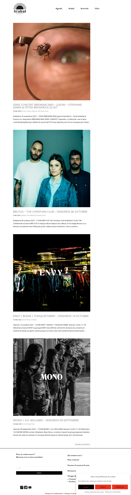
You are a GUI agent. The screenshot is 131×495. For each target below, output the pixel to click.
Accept (86, 487)
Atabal (71, 8)
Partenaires (72, 471)
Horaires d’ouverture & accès (78, 465)
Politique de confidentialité (113, 492)
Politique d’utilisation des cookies (94, 492)
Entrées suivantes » (82, 444)
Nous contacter (73, 460)
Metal (24, 215)
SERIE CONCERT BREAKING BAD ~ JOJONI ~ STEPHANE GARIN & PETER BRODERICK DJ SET (47, 106)
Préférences (120, 487)
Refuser (103, 487)
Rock (46, 111)
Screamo (34, 320)
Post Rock (41, 111)
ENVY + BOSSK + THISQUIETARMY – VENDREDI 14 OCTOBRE (51, 316)
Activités (85, 8)
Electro (34, 111)
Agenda (59, 8)
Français (72, 479)
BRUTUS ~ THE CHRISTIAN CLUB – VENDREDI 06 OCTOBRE (50, 211)
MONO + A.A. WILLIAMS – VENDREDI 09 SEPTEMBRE (46, 420)
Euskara (72, 481)
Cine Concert (27, 111)
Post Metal (30, 215)
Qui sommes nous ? (75, 455)
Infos (97, 8)
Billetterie (110, 8)
